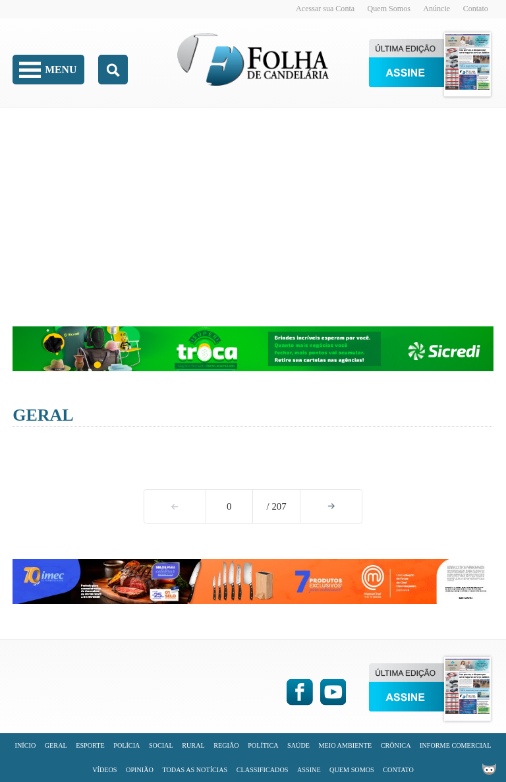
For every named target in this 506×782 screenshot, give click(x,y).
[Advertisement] (253, 207)
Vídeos (104, 769)
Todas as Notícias (194, 769)
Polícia (126, 745)
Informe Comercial (455, 745)
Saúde (298, 745)
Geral (43, 415)
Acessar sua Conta (325, 8)
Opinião (140, 769)
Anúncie (436, 8)
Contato (475, 8)
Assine (309, 769)
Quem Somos (389, 8)
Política (263, 745)
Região (226, 745)
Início (25, 745)
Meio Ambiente (345, 745)
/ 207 (277, 506)
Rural (193, 745)
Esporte (90, 745)
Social (161, 745)
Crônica (396, 745)
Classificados (263, 769)
